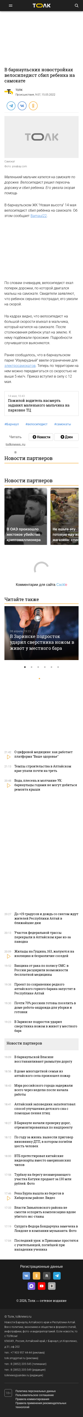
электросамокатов (20, 366)
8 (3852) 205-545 (21, 1364)
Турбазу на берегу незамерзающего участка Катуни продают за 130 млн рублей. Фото (42, 1179)
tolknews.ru (23, 1316)
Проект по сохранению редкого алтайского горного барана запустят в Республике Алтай (44, 988)
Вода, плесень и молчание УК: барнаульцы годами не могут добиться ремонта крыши (45, 784)
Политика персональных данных (35, 1391)
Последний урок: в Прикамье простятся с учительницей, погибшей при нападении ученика (46, 1244)
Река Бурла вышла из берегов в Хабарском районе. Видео (39, 1195)
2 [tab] (31, 667)
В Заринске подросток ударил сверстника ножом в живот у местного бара (42, 642)
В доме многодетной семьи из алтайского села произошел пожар (42, 1073)
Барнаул (11, 424)
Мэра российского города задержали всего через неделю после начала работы (43, 1089)
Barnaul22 (39, 216)
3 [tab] (38, 667)
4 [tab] (45, 667)
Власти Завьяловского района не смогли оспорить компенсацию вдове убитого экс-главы (45, 1212)
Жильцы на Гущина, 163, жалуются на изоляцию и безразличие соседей (44, 953)
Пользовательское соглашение (34, 1395)
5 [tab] (51, 667)
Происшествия (24, 94)
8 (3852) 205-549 (21, 1369)
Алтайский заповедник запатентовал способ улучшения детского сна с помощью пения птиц (44, 1108)
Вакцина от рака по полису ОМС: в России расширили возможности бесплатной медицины (41, 970)
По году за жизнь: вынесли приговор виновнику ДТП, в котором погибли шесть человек (43, 1141)
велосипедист (36, 424)
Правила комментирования (32, 1399)
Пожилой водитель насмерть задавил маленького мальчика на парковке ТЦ (38, 405)
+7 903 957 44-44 (21, 1352)
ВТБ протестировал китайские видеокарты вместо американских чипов (42, 1160)
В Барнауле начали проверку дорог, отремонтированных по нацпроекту (43, 1125)
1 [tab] (25, 667)
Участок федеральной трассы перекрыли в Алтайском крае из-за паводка (42, 937)
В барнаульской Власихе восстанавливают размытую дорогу (43, 1059)
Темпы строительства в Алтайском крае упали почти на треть (42, 768)
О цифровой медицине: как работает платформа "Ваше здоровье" (43, 754)
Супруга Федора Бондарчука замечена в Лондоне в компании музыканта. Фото (46, 1228)
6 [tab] (58, 667)
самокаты (62, 424)
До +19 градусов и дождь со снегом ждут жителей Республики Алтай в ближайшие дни (46, 918)
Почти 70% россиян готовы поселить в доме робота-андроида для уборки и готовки (45, 1007)
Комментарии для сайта (41, 585)
